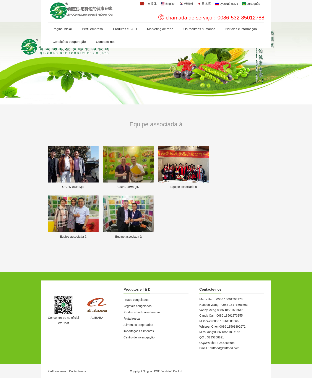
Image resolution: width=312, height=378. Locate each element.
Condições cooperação (69, 41)
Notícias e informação (241, 29)
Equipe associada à (183, 187)
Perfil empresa (92, 29)
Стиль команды (73, 187)
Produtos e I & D (125, 29)
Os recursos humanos (199, 29)
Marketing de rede (160, 29)
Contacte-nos (105, 41)
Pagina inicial (62, 29)
